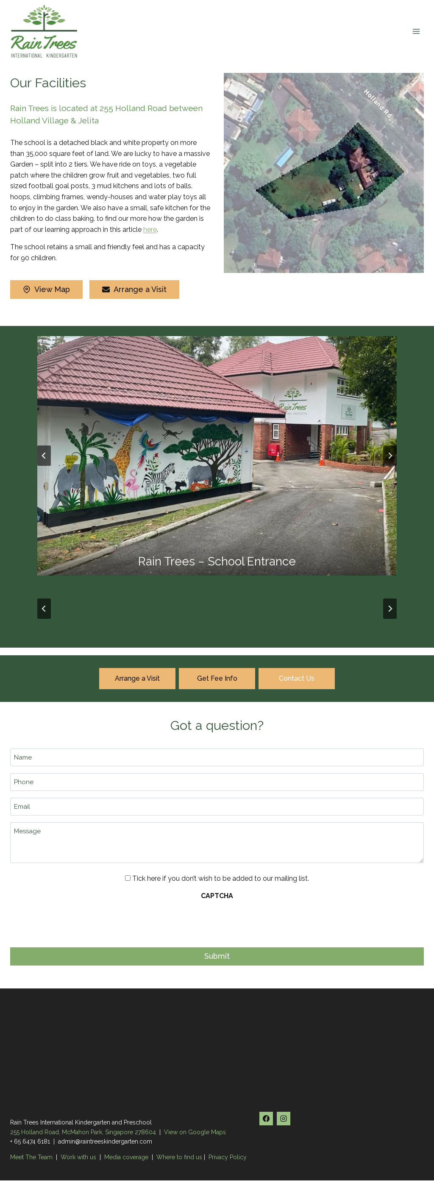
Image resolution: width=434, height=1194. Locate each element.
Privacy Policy (228, 1157)
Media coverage (126, 1157)
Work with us (78, 1157)
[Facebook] (266, 1118)
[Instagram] (283, 1118)
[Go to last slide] (44, 455)
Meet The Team (32, 1157)
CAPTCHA (217, 896)
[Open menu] (416, 31)
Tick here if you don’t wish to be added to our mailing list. (220, 878)
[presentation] (74, 921)
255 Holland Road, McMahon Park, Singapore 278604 (83, 1132)
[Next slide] (390, 455)
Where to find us (179, 1157)
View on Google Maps (195, 1132)
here (150, 229)
